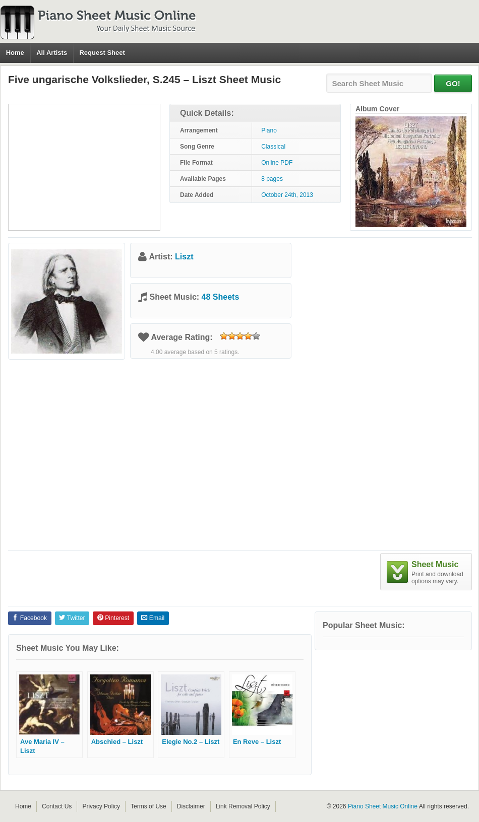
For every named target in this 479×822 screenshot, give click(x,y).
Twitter (72, 618)
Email (152, 618)
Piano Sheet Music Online (382, 806)
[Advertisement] (84, 167)
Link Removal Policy (243, 806)
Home (15, 52)
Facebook (29, 618)
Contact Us (57, 806)
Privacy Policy (101, 806)
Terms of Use (148, 806)
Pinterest (113, 618)
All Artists (51, 52)
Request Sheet (102, 52)
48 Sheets (220, 297)
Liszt (184, 256)
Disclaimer (191, 806)
